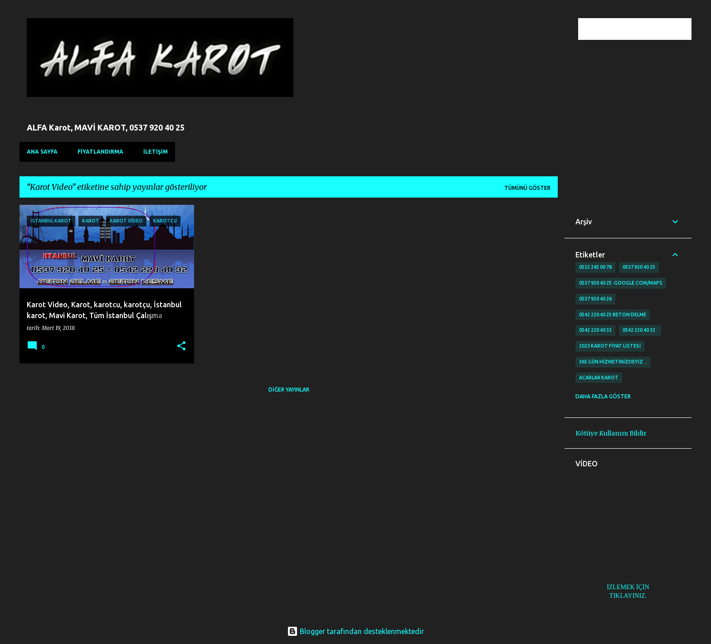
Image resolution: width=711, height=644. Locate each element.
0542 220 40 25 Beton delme (612, 314)
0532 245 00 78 (595, 267)
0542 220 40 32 (595, 330)
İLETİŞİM (155, 152)
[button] (181, 346)
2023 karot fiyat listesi (610, 346)
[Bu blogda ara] (644, 29)
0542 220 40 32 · (640, 330)
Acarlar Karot (598, 377)
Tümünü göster (527, 188)
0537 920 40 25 (639, 267)
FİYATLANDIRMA (100, 152)
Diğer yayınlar (288, 389)
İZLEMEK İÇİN (628, 587)
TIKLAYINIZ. (628, 595)
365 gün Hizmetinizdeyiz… (613, 361)
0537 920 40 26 (595, 298)
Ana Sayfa (42, 152)
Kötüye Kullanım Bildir (611, 433)
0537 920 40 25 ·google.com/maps (620, 283)
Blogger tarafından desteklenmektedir (355, 631)
